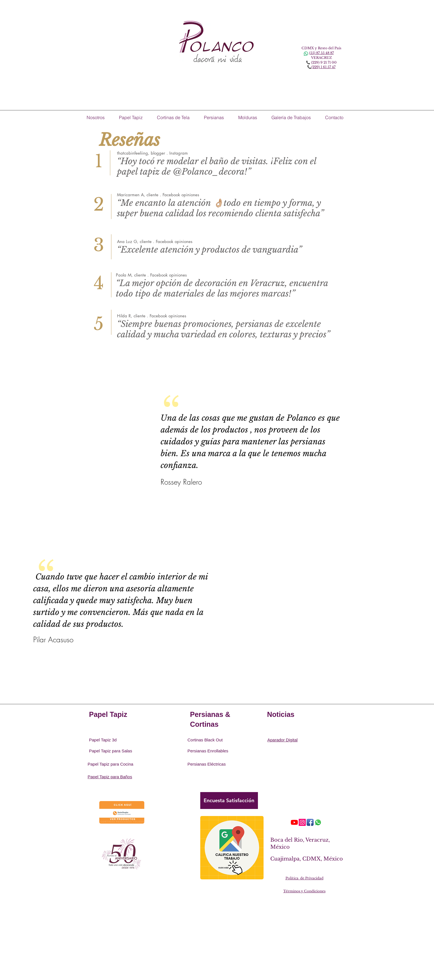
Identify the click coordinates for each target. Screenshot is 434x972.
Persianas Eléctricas (207, 764)
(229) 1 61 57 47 (323, 67)
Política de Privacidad (304, 878)
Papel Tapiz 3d (103, 739)
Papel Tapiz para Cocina (110, 764)
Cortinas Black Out (205, 739)
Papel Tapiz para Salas (110, 750)
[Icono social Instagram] (302, 822)
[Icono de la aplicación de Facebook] (310, 822)
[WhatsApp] (317, 822)
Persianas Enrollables (208, 750)
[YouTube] (294, 822)
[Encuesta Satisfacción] (229, 800)
